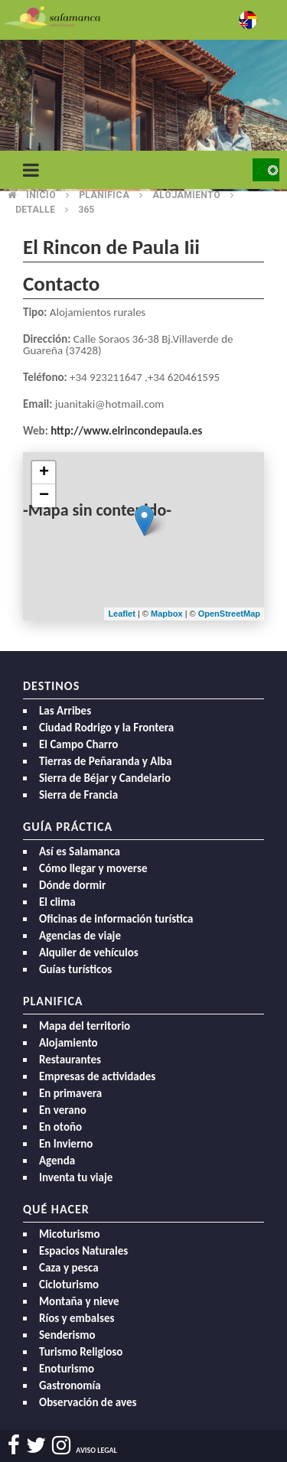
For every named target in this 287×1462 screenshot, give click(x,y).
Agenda (57, 1160)
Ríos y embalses (76, 1318)
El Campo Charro (78, 744)
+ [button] (44, 472)
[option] (143, 114)
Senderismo (67, 1335)
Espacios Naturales (83, 1251)
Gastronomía (70, 1385)
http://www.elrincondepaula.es (126, 431)
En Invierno (66, 1144)
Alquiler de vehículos (89, 952)
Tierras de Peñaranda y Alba (105, 761)
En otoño (60, 1127)
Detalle (35, 209)
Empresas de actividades (97, 1076)
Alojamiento (68, 1043)
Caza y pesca (69, 1268)
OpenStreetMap (229, 613)
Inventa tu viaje (76, 1177)
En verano (62, 1110)
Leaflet (121, 613)
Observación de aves (88, 1402)
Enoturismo (66, 1369)
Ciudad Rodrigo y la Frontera (106, 727)
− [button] (44, 495)
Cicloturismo (69, 1284)
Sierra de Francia (78, 795)
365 (86, 209)
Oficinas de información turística (116, 919)
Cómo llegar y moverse (93, 868)
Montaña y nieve (79, 1301)
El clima (57, 902)
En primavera (70, 1093)
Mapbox (168, 613)
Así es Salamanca (79, 851)
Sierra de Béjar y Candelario (105, 778)
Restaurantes (70, 1059)
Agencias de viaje (80, 936)
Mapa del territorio (84, 1026)
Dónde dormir (72, 885)
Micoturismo (69, 1234)
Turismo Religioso (80, 1352)
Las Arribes (65, 711)
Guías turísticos (75, 969)
